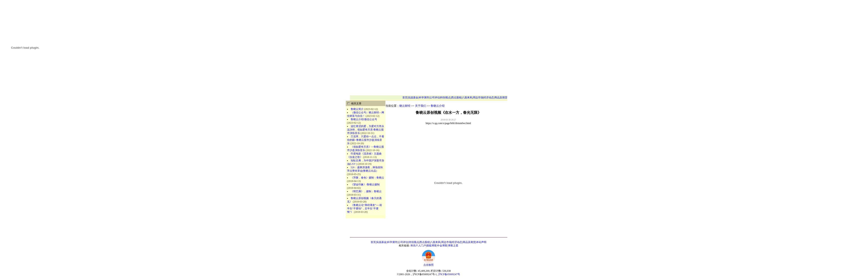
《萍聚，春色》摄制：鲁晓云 (367, 177)
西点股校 (456, 97)
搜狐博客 (431, 245)
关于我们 (420, 105)
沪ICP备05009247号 (449, 274)
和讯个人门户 (418, 245)
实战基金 (413, 97)
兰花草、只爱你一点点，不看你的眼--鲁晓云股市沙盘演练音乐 (365, 140)
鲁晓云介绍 (438, 105)
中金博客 (442, 245)
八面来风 (467, 97)
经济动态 (489, 97)
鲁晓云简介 (357, 109)
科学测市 (424, 97)
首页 (405, 97)
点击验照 (428, 263)
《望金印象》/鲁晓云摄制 (365, 184)
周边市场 (478, 97)
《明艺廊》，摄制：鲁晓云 (366, 191)
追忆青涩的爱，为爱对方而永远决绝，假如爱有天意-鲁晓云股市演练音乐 (365, 130)
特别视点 (445, 97)
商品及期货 (500, 97)
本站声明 (481, 242)
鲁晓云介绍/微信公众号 (364, 119)
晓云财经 (405, 105)
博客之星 (453, 245)
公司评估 (435, 97)
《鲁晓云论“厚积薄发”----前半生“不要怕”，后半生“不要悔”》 (364, 208)
